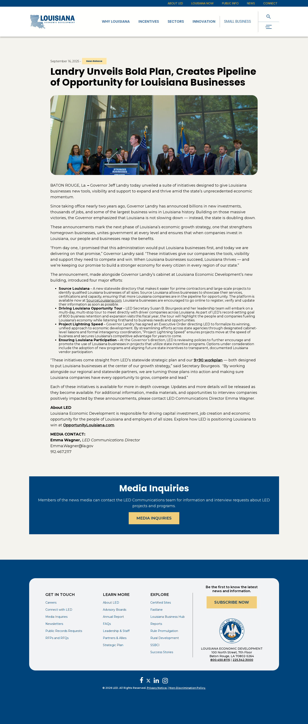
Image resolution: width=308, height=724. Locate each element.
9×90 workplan (208, 360)
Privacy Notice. (157, 687)
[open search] (268, 16)
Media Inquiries (154, 518)
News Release (94, 61)
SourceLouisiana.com (104, 300)
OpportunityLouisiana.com (88, 425)
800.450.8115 (220, 660)
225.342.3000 (243, 660)
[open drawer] (268, 27)
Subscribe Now (231, 602)
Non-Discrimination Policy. (187, 687)
